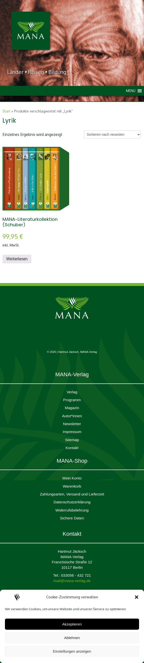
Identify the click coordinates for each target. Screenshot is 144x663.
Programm (72, 400)
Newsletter (72, 424)
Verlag (72, 392)
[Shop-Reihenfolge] (112, 134)
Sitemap (72, 440)
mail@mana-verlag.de (72, 581)
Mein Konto (72, 478)
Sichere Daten (72, 518)
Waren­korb (72, 486)
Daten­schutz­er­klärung (72, 502)
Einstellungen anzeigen (72, 651)
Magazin (72, 408)
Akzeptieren (72, 624)
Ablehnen (72, 638)
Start (6, 111)
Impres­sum (71, 432)
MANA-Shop (72, 461)
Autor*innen (72, 416)
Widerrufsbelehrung (71, 510)
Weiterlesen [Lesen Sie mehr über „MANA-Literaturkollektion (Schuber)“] (16, 258)
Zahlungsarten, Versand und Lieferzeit (72, 494)
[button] (136, 597)
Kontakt (71, 448)
